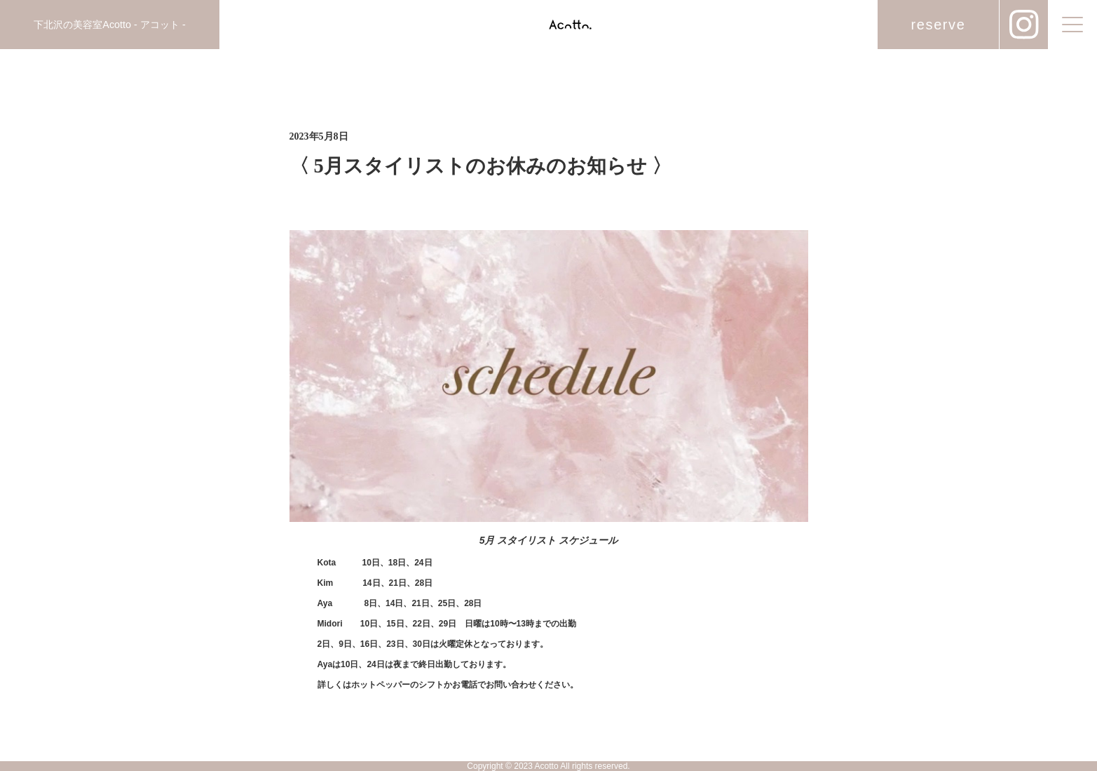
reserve (938, 24)
